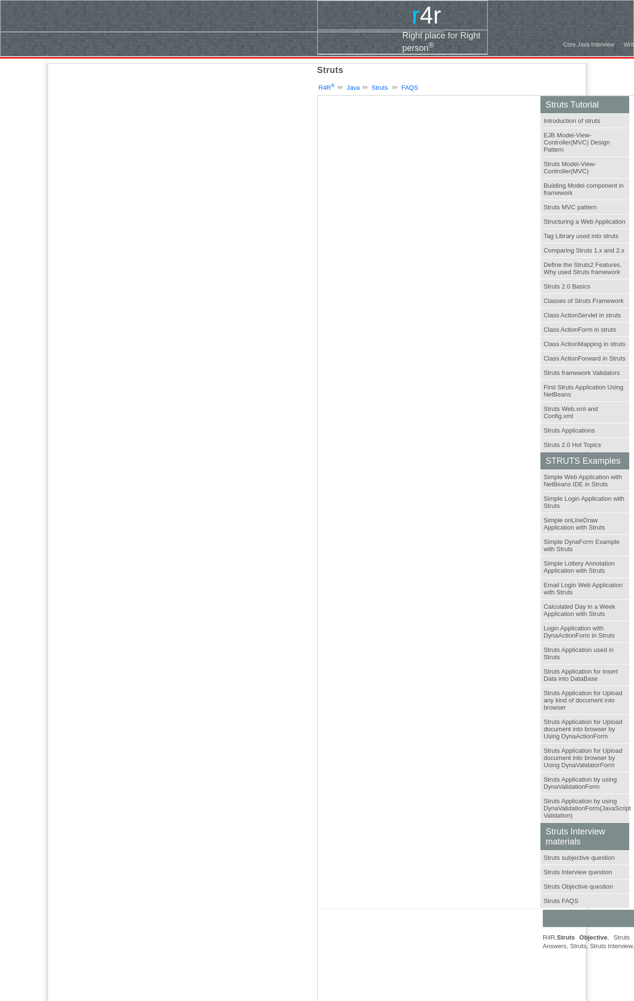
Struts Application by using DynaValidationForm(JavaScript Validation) (587, 808)
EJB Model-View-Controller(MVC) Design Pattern (577, 142)
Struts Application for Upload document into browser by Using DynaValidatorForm (583, 758)
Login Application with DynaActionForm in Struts (579, 632)
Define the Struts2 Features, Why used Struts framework (583, 268)
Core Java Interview (588, 44)
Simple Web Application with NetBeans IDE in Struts (583, 480)
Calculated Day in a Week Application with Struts (579, 610)
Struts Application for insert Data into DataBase (581, 675)
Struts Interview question (578, 872)
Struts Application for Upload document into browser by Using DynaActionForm (583, 729)
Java (353, 87)
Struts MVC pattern (570, 207)
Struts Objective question (578, 886)
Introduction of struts (572, 120)
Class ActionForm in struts (580, 329)
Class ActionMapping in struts (585, 344)
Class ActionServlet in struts (582, 315)
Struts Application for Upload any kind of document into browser (583, 700)
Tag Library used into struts (581, 236)
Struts (379, 87)
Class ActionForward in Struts (585, 358)
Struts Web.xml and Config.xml (571, 412)
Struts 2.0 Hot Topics (572, 444)
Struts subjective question (579, 857)
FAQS (409, 87)
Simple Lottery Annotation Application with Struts (579, 567)
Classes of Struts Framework (584, 300)
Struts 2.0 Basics (567, 286)
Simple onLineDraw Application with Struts (574, 524)
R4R (327, 87)
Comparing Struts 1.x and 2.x (584, 250)
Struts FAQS (561, 901)
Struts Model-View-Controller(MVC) (570, 167)
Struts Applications (569, 430)
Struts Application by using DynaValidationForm (580, 783)
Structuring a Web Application (584, 221)
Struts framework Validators (582, 372)
